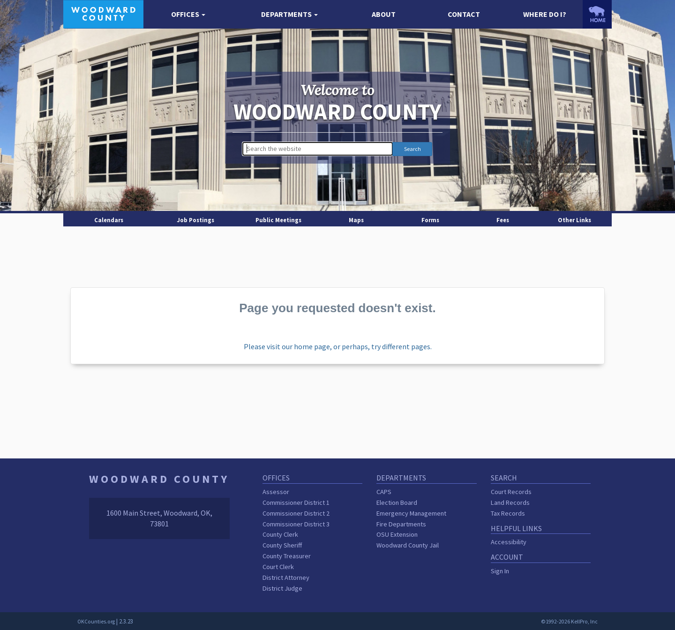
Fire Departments (401, 524)
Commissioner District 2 (296, 513)
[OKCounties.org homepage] (597, 14)
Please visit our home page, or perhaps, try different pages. (338, 346)
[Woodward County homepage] (103, 13)
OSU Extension (397, 534)
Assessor (275, 492)
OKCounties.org (96, 621)
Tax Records (508, 513)
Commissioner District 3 (296, 524)
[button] (188, 14)
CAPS (383, 492)
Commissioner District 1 (296, 502)
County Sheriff (282, 545)
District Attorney (285, 577)
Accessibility (508, 542)
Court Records (511, 492)
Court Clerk (278, 566)
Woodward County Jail (407, 545)
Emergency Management (411, 513)
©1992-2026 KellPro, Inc (569, 621)
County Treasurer (286, 556)
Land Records (510, 502)
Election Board (396, 502)
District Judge (282, 588)
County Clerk (280, 534)
